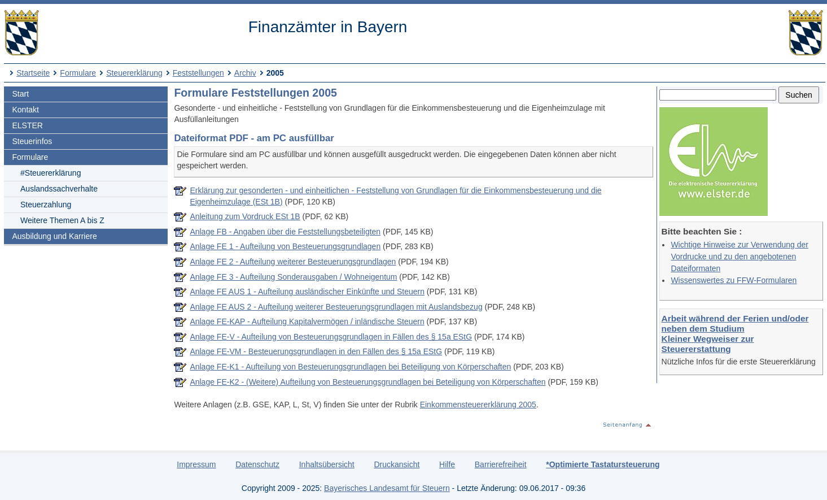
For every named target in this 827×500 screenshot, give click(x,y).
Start (20, 93)
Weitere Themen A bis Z (62, 220)
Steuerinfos (32, 141)
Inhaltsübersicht (327, 464)
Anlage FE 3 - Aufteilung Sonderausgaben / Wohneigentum (293, 276)
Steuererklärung (134, 72)
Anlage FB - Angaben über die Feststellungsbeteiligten (285, 231)
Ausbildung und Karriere (54, 236)
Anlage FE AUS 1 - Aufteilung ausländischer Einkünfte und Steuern (307, 291)
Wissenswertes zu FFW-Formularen (734, 280)
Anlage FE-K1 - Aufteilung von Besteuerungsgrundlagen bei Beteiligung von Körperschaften (350, 366)
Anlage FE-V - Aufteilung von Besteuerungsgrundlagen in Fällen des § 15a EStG (331, 336)
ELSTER (27, 125)
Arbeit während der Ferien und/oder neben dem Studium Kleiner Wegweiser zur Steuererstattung (735, 334)
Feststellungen (198, 72)
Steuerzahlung (45, 204)
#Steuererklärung (50, 172)
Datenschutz (257, 464)
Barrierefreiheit (501, 464)
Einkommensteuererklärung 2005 (478, 404)
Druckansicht (396, 464)
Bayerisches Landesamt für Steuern (387, 488)
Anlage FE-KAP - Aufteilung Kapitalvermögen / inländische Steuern (307, 321)
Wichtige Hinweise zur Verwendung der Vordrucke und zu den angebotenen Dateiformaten (739, 256)
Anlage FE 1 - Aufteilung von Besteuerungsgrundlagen (285, 246)
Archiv (245, 72)
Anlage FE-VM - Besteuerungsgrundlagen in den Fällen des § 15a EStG (316, 351)
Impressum (196, 464)
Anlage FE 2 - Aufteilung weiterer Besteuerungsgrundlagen (293, 261)
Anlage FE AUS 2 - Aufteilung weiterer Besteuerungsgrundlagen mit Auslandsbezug (336, 306)
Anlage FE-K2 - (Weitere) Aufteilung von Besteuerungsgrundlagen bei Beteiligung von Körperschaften (367, 381)
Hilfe (447, 464)
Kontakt (25, 109)
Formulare (78, 72)
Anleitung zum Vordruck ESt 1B (245, 216)
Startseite (33, 72)
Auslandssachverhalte (59, 188)
